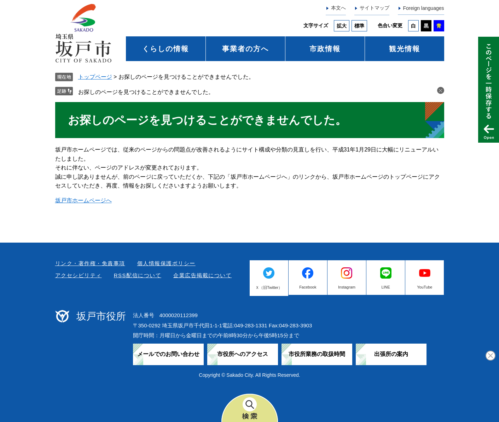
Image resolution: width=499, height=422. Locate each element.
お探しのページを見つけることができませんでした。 (146, 92)
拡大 (342, 26)
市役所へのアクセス (242, 354)
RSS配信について (137, 275)
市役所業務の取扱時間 (317, 354)
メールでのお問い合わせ (168, 354)
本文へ (338, 8)
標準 (359, 26)
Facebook (307, 287)
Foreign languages (423, 8)
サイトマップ (374, 8)
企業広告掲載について (202, 275)
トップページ (95, 77)
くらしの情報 (165, 49)
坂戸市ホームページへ (83, 200)
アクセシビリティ (78, 275)
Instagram (346, 287)
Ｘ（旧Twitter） (268, 287)
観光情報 (404, 49)
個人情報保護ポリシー (166, 263)
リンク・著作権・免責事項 (90, 263)
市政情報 (325, 49)
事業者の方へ (245, 49)
